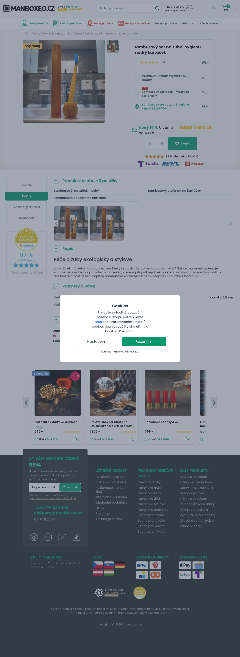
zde (137, 351)
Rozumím (144, 341)
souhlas (100, 322)
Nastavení (96, 341)
